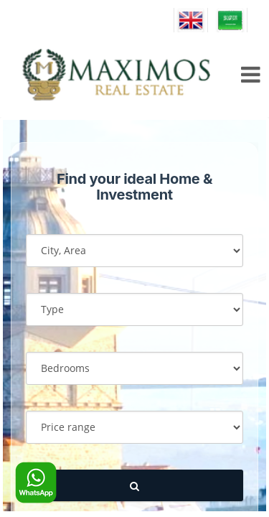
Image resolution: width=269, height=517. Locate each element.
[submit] (134, 486)
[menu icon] (248, 74)
